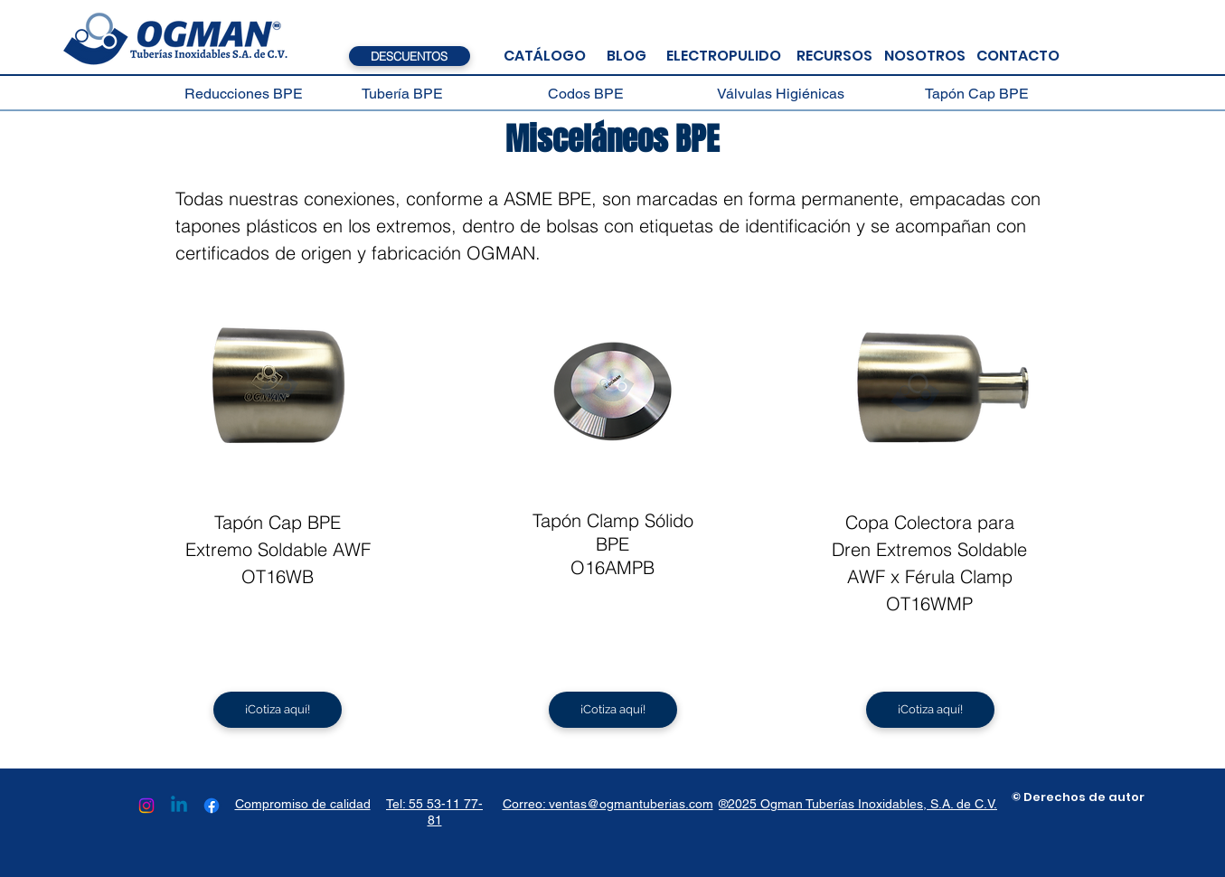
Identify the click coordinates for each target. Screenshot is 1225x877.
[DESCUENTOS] (409, 56)
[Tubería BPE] (403, 94)
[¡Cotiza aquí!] (277, 710)
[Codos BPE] (586, 94)
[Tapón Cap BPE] (977, 94)
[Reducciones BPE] (243, 94)
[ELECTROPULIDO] (723, 56)
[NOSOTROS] (925, 56)
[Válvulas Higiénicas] (781, 94)
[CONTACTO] (1018, 56)
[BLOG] (626, 56)
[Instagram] (146, 806)
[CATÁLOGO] (545, 56)
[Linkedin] (179, 806)
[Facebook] (211, 806)
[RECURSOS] (835, 56)
